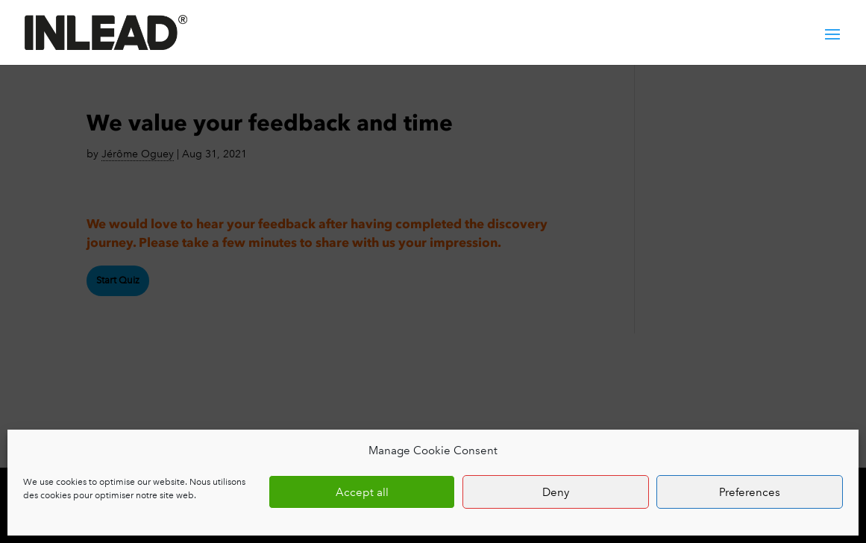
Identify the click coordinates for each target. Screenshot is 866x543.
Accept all (362, 492)
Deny (555, 492)
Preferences (749, 492)
